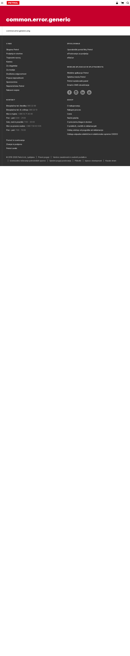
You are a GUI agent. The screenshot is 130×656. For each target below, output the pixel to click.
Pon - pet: (10, 118)
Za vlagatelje (11, 66)
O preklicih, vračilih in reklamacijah (82, 126)
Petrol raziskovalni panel (77, 81)
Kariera (9, 61)
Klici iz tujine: (11, 114)
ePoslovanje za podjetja (77, 53)
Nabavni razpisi (12, 90)
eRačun (70, 57)
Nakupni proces (74, 110)
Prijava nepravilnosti (14, 78)
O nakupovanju (73, 106)
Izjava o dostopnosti (93, 161)
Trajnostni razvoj (13, 57)
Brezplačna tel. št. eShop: (17, 110)
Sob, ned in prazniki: (15, 122)
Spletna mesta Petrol (76, 77)
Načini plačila (72, 118)
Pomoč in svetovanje (15, 140)
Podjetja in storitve (14, 53)
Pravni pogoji (43, 157)
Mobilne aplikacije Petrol (77, 73)
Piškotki (78, 161)
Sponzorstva (11, 82)
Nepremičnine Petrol (15, 86)
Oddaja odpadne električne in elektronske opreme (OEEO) (92, 134)
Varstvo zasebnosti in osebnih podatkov (70, 157)
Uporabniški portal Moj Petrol (80, 49)
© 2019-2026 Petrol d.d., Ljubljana (20, 157)
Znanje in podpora (14, 144)
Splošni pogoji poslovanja (60, 161)
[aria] (69, 92)
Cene (69, 114)
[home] (13, 3)
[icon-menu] (2, 3)
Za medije (10, 70)
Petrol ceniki (11, 148)
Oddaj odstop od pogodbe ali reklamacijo (85, 130)
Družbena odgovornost (16, 74)
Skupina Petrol (12, 49)
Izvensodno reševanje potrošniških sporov (28, 161)
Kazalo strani (110, 161)
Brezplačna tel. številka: (16, 106)
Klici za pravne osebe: (15, 126)
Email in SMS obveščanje (78, 85)
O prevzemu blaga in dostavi (79, 122)
